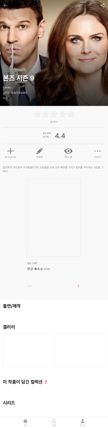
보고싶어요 (10, 152)
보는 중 (68, 152)
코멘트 (39, 152)
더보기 (97, 152)
